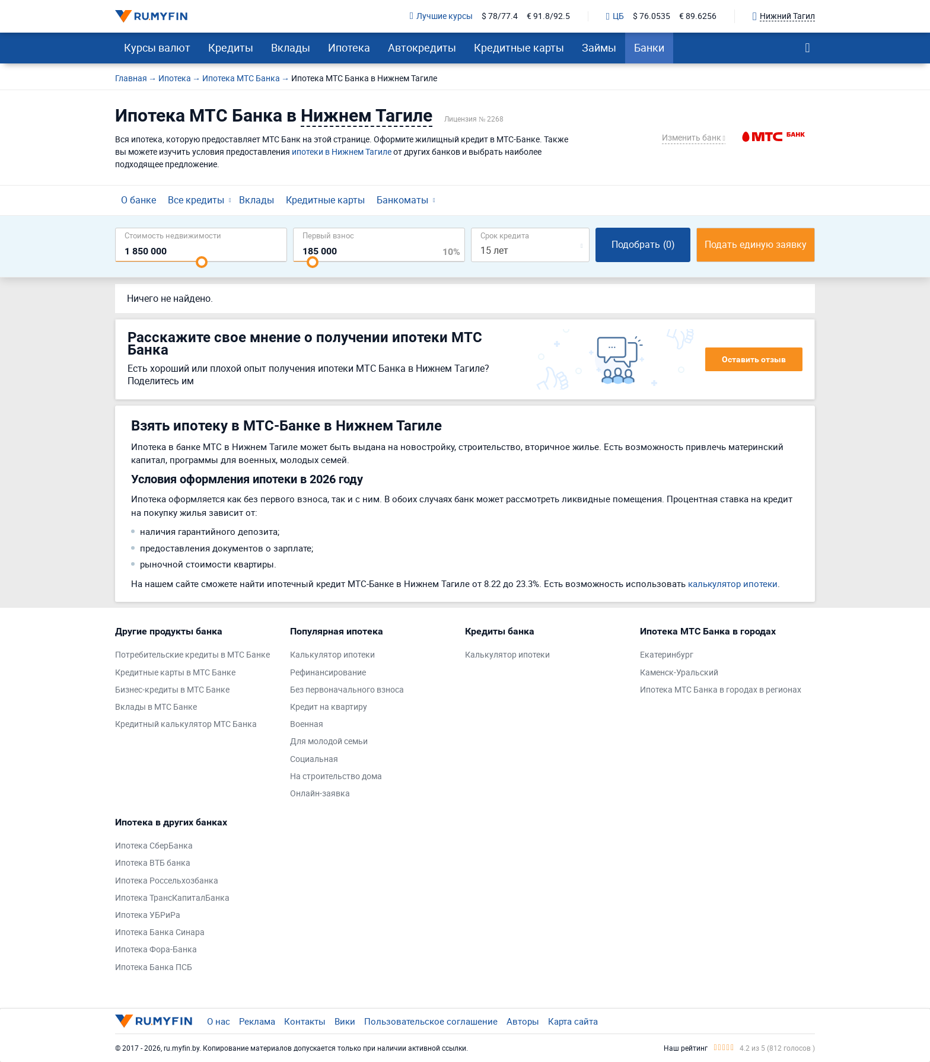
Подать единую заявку (756, 244)
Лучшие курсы (441, 16)
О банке (138, 199)
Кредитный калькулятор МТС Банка (186, 724)
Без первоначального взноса (347, 690)
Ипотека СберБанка (154, 846)
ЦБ (615, 16)
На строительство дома (336, 776)
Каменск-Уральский (679, 673)
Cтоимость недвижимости (173, 235)
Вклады (290, 47)
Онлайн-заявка (320, 794)
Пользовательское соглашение (431, 1021)
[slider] (202, 262)
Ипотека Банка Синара (160, 932)
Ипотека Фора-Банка (156, 950)
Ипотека (349, 47)
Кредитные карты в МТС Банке (175, 673)
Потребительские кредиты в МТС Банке (192, 655)
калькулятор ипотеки (733, 583)
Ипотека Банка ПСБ (153, 967)
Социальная (314, 759)
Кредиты (230, 47)
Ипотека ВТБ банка (152, 863)
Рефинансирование (328, 673)
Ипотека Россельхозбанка (166, 881)
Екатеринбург (666, 655)
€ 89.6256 (697, 16)
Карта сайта (573, 1021)
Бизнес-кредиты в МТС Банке (172, 690)
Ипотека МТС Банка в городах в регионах (720, 690)
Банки (649, 47)
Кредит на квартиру (328, 707)
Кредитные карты (519, 47)
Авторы (523, 1021)
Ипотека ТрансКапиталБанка (172, 898)
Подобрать (643, 244)
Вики (345, 1021)
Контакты (305, 1021)
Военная (306, 724)
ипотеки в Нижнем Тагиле (341, 151)
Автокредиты (422, 47)
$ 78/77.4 (500, 16)
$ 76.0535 (651, 16)
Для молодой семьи (329, 741)
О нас (218, 1021)
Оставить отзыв (754, 359)
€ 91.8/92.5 (548, 16)
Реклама (257, 1021)
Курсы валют (157, 47)
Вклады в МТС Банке (156, 707)
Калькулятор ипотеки (332, 655)
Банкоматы (402, 199)
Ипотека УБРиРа (147, 915)
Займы (599, 47)
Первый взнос (328, 235)
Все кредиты (196, 199)
